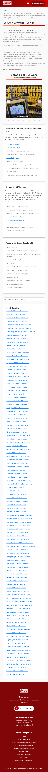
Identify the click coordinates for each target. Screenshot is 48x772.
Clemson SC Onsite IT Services (16, 391)
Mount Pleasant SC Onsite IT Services (19, 519)
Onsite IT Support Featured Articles (24, 742)
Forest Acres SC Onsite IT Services (18, 436)
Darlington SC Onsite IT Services (17, 408)
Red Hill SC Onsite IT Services (16, 571)
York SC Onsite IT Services (15, 674)
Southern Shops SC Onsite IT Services (19, 605)
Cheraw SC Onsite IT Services (16, 380)
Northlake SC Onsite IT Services (17, 550)
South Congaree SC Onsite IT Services (19, 602)
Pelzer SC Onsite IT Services (16, 560)
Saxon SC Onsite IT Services (15, 584)
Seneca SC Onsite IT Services (16, 588)
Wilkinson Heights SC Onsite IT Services (19, 664)
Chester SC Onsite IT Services (16, 384)
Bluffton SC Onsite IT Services (16, 349)
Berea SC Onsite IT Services (15, 346)
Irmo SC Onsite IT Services (15, 488)
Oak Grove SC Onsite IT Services (17, 553)
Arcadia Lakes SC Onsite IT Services (18, 325)
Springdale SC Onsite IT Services (17, 612)
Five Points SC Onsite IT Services (17, 429)
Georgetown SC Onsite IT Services (18, 456)
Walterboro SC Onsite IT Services (17, 654)
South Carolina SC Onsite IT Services (18, 598)
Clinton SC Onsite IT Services (16, 394)
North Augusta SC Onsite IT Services (18, 539)
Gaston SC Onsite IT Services (16, 453)
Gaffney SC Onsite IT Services (16, 446)
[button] (8, 101)
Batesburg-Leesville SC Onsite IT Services (20, 332)
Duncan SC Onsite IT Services (16, 418)
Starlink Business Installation (24, 748)
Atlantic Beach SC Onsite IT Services (18, 328)
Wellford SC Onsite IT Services (16, 657)
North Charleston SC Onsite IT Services (19, 543)
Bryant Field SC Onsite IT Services (17, 363)
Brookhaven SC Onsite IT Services (18, 359)
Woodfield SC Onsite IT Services (17, 667)
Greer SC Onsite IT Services (15, 470)
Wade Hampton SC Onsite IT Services (19, 650)
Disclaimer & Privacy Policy (24, 760)
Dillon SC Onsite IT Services (15, 415)
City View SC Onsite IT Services (17, 387)
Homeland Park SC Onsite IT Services (19, 484)
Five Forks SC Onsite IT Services (17, 425)
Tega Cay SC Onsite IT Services (17, 640)
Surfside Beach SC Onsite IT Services (18, 636)
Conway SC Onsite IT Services (16, 404)
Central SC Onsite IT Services (16, 373)
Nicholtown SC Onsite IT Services (17, 536)
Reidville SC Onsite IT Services (16, 574)
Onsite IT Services (12, 144)
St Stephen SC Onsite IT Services (17, 619)
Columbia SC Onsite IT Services (17, 401)
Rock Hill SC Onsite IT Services (16, 577)
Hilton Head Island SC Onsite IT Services (20, 481)
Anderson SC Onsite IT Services (17, 318)
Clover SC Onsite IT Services (16, 397)
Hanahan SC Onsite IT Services (16, 474)
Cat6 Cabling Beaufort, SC (15, 220)
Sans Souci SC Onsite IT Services (17, 581)
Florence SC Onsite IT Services (16, 432)
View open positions (24, 754)
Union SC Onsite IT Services (15, 643)
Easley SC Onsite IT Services (16, 422)
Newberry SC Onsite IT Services (17, 532)
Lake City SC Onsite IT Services (16, 491)
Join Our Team (24, 751)
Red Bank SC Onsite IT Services (17, 567)
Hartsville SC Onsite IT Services (17, 477)
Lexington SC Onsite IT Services (17, 501)
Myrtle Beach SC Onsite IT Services (18, 529)
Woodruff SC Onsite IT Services (17, 671)
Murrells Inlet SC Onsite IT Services (18, 526)
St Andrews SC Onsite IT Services (17, 616)
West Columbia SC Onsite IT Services (19, 661)
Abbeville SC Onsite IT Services (17, 311)
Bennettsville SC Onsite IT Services (18, 342)
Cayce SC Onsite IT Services (16, 370)
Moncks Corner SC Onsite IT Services (19, 515)
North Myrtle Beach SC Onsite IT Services (20, 546)
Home (5, 11)
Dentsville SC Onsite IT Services (17, 411)
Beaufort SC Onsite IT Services (16, 335)
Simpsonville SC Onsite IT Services (18, 595)
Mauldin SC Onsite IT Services (16, 512)
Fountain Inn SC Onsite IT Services (18, 443)
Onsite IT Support (12, 158)
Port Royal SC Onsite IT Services (17, 564)
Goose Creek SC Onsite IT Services (18, 460)
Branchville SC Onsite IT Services (17, 352)
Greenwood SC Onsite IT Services (17, 467)
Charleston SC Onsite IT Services (17, 377)
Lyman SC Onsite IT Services (16, 505)
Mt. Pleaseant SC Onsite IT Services (18, 522)
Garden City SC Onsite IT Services (18, 449)
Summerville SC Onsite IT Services (18, 629)
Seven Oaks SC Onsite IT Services (17, 591)
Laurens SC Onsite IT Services (16, 498)
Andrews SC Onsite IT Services (16, 321)
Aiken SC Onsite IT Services (15, 314)
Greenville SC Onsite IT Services (17, 463)
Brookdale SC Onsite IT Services (17, 356)
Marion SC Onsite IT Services (16, 508)
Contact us (24, 757)
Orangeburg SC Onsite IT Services (18, 557)
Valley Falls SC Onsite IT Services (17, 647)
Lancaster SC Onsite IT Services (17, 494)
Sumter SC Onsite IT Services (16, 633)
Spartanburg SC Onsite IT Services (18, 609)
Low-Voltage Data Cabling (24, 745)
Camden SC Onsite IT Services (16, 366)
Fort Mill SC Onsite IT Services (16, 439)
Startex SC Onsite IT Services (16, 622)
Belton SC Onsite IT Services (16, 339)
